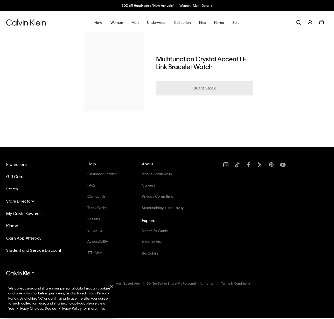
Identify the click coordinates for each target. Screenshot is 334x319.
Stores (12, 188)
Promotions (16, 164)
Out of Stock (204, 88)
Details (207, 5)
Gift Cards (15, 176)
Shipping (94, 230)
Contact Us (96, 196)
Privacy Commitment (159, 196)
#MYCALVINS (153, 242)
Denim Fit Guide (155, 230)
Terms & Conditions (235, 283)
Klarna (12, 225)
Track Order (97, 207)
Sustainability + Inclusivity (163, 207)
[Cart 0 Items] (321, 22)
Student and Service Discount (33, 250)
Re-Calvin (150, 253)
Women (185, 5)
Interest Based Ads (126, 283)
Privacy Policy (70, 308)
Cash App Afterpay (23, 238)
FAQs (91, 185)
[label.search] (298, 22)
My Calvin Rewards (23, 213)
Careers (148, 185)
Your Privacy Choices (25, 308)
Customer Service (102, 174)
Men (196, 5)
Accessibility (97, 241)
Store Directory (20, 201)
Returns (93, 219)
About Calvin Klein (157, 174)
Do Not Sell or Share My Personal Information (180, 283)
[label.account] (310, 22)
